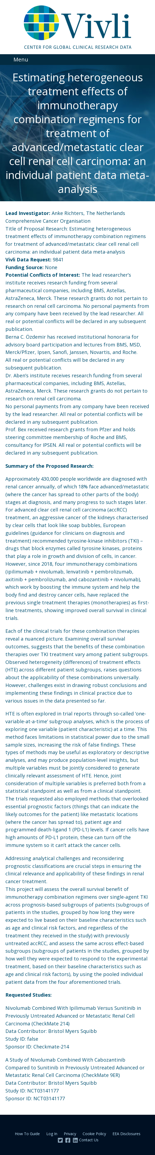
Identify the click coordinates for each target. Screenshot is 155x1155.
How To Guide (27, 1133)
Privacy (70, 1133)
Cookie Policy (94, 1133)
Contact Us (88, 1139)
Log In (51, 1133)
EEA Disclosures (126, 1133)
